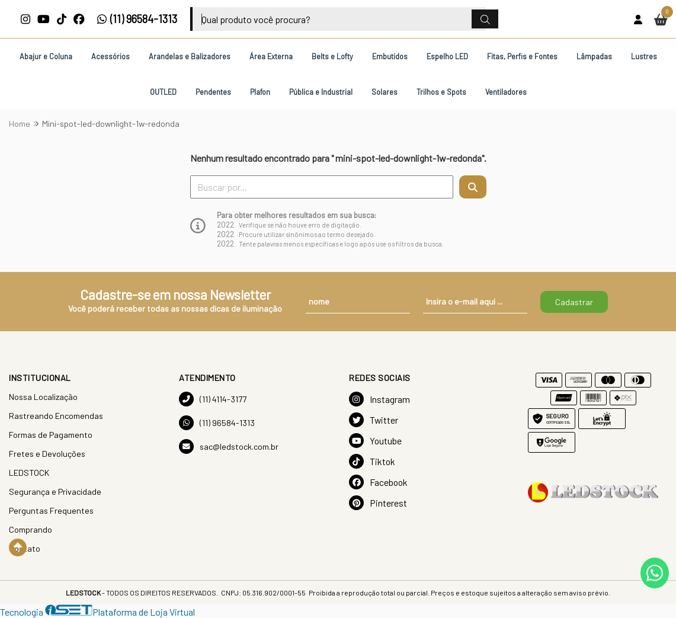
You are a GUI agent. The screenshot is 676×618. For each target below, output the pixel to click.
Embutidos (390, 56)
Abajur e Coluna (46, 56)
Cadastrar (574, 302)
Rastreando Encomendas (56, 416)
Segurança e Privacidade (55, 491)
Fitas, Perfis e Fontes (522, 56)
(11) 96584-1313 (137, 18)
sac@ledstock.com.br (228, 446)
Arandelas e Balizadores (189, 56)
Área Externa (271, 56)
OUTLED (163, 92)
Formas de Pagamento (50, 435)
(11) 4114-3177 (212, 399)
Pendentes (213, 92)
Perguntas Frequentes (51, 510)
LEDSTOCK (29, 472)
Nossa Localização (43, 397)
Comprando (30, 529)
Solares (384, 92)
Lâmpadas (594, 56)
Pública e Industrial (321, 92)
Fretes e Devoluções (47, 454)
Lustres (644, 56)
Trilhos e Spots (441, 92)
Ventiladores (506, 92)
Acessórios (110, 56)
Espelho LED (447, 56)
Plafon (260, 92)
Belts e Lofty (332, 56)
